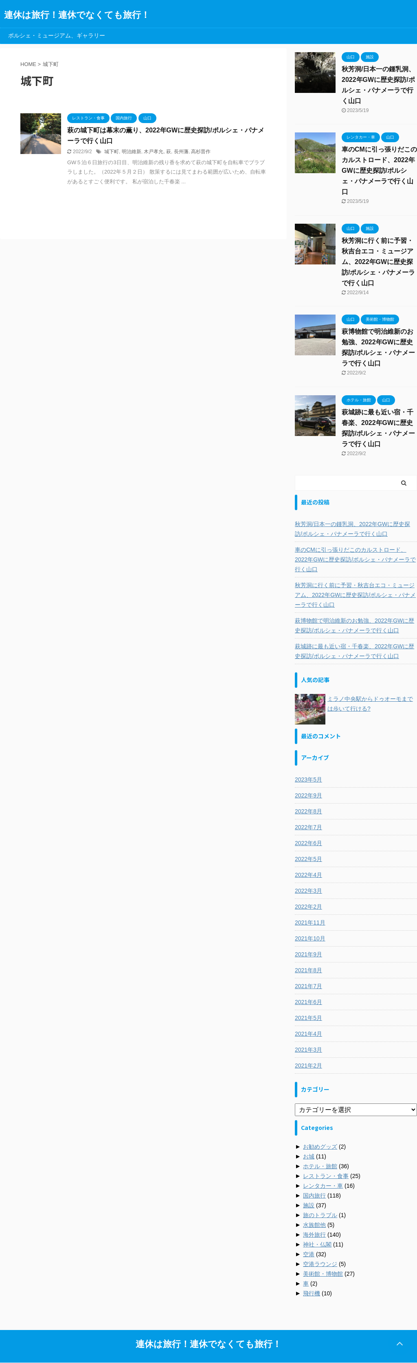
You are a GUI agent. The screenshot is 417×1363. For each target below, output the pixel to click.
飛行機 (311, 1293)
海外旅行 (314, 1234)
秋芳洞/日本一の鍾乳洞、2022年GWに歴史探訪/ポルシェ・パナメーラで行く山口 (352, 529)
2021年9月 (308, 954)
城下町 (111, 151)
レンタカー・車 (323, 1185)
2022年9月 (308, 795)
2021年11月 (310, 922)
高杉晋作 (201, 151)
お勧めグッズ (320, 1146)
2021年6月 (308, 1002)
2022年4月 (308, 875)
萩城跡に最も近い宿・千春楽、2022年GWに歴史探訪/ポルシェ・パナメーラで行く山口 (354, 651)
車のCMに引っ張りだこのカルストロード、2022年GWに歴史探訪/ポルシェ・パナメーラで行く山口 (379, 170)
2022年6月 (308, 843)
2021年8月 (308, 970)
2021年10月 (310, 938)
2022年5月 (308, 859)
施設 (308, 1205)
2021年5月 (308, 1018)
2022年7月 (308, 827)
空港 (308, 1254)
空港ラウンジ (320, 1264)
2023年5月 (308, 779)
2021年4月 (308, 1034)
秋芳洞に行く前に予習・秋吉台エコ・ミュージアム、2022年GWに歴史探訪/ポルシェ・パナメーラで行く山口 (378, 261)
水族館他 (314, 1225)
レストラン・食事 (326, 1176)
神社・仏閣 (317, 1244)
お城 (308, 1156)
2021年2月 (308, 1065)
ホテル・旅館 (320, 1166)
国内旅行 (314, 1195)
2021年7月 (308, 986)
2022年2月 (308, 906)
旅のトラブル (320, 1215)
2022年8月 (308, 811)
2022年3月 (308, 890)
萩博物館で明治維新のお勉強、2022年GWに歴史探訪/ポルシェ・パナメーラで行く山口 (354, 625)
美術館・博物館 (323, 1274)
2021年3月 (308, 1049)
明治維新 (131, 151)
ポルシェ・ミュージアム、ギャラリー (56, 35)
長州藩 (181, 151)
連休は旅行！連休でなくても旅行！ (77, 15)
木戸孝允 (153, 151)
